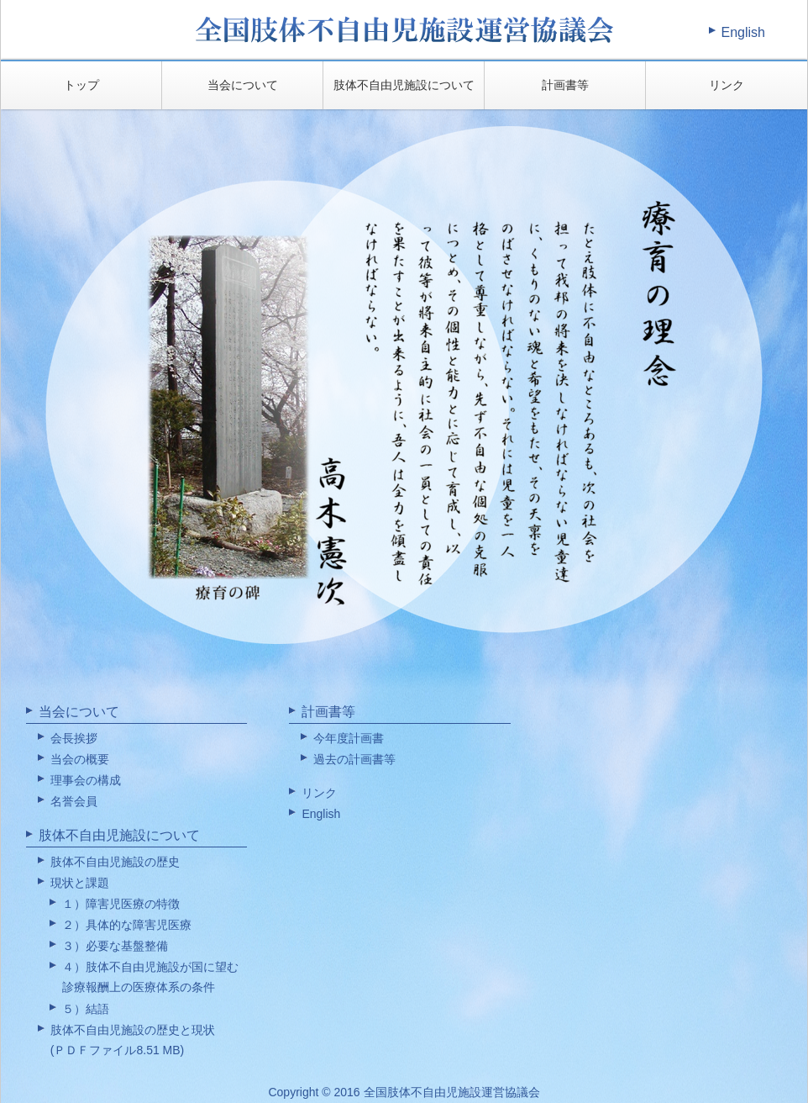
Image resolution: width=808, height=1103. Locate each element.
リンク (726, 85)
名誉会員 (73, 801)
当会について (242, 85)
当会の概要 (79, 759)
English (743, 32)
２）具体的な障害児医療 (127, 924)
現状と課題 (79, 882)
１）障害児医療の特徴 (121, 903)
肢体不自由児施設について (404, 85)
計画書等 (565, 85)
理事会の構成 (85, 780)
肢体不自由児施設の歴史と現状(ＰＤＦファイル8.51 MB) (132, 1040)
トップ (81, 85)
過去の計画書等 (354, 759)
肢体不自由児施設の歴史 (115, 861)
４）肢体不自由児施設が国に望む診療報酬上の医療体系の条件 (150, 977)
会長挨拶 (73, 738)
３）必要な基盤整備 (115, 946)
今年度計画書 (348, 738)
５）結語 (85, 1009)
